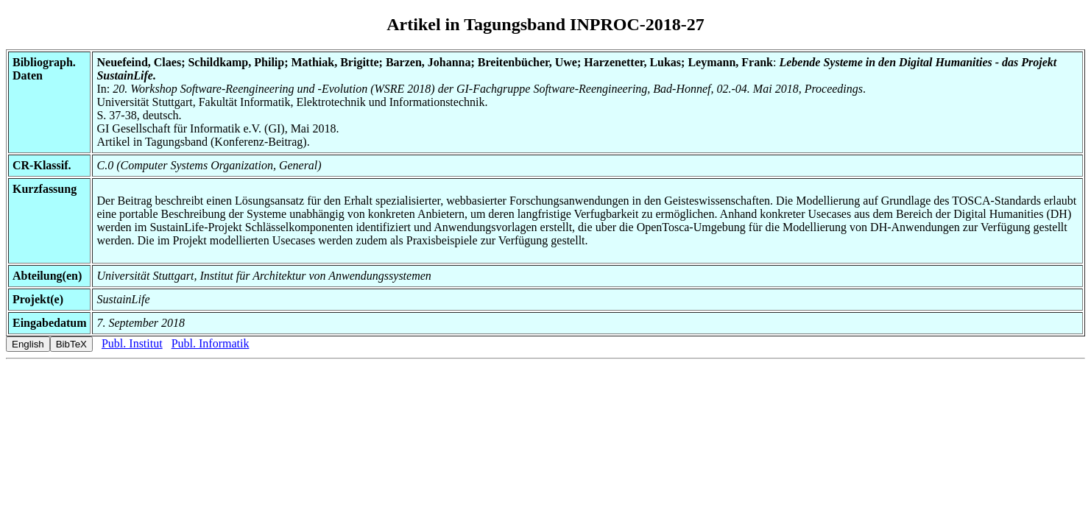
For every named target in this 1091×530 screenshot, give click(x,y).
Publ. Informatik (211, 343)
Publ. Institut (132, 343)
